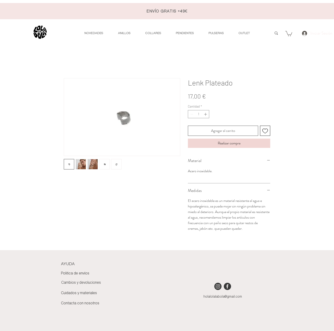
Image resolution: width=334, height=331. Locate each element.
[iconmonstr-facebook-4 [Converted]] (227, 286)
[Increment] (206, 114)
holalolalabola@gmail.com (222, 296)
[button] (244, 33)
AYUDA (68, 264)
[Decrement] (191, 114)
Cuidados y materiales (79, 293)
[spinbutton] (198, 114)
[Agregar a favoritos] (265, 131)
